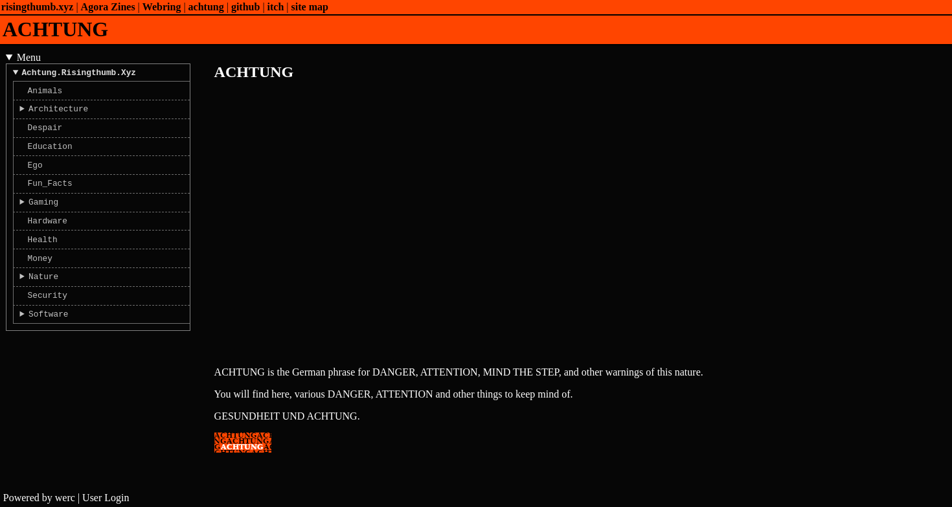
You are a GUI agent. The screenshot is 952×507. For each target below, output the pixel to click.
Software (48, 340)
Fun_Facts (50, 196)
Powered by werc (39, 497)
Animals (45, 94)
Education (50, 155)
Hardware (47, 237)
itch (275, 6)
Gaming (43, 217)
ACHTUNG (56, 29)
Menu (29, 57)
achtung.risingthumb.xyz (78, 74)
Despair (45, 135)
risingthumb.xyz (37, 6)
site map (309, 6)
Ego (35, 176)
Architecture (58, 114)
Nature (43, 299)
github (245, 6)
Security (47, 320)
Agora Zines (108, 6)
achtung (206, 6)
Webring (161, 6)
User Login (105, 497)
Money (40, 279)
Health (43, 258)
